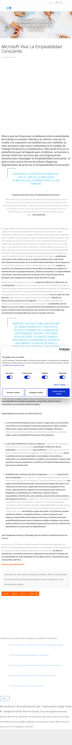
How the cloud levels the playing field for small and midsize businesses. (32, 675)
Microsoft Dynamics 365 (28, 706)
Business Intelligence (18, 722)
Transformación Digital (53, 706)
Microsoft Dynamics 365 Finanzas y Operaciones (45, 717)
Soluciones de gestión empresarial (53, 711)
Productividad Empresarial (16, 579)
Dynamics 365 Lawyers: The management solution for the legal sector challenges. (36, 645)
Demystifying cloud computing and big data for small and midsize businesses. (35, 665)
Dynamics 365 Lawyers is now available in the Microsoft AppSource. (28, 638)
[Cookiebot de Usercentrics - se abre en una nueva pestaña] (61, 349)
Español (51, 3)
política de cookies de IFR (14, 365)
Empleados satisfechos (38, 574)
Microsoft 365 (23, 574)
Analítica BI (65, 722)
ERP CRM (11, 727)
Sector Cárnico (4, 727)
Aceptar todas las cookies (58, 392)
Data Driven (23, 716)
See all (4, 698)
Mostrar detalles (60, 385)
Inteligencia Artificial (12, 711)
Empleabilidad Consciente (37, 579)
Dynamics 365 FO (54, 722)
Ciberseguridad (19, 727)
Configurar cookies (36, 392)
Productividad (61, 574)
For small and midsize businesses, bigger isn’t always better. (29, 655)
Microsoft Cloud (42, 722)
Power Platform (28, 727)
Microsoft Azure (8, 706)
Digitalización (31, 722)
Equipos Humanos (56, 579)
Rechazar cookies (13, 392)
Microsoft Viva (11, 574)
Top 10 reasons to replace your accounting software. (26, 686)
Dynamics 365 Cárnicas (9, 716)
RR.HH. (51, 574)
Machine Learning (31, 711)
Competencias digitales (14, 584)
